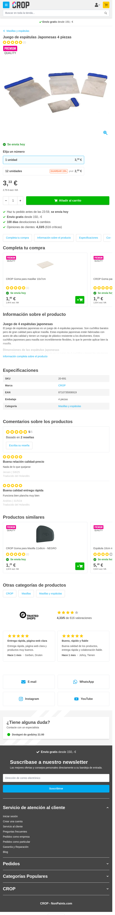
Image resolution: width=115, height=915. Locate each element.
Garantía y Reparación (15, 846)
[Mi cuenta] (97, 4)
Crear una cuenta (12, 821)
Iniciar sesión (10, 816)
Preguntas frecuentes (15, 831)
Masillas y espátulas (16, 30)
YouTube (83, 699)
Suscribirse (56, 788)
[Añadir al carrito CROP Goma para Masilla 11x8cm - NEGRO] (79, 566)
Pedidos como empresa (16, 836)
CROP (62, 385)
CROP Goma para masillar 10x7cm (26, 278)
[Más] (20, 200)
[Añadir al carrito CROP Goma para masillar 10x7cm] (79, 300)
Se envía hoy (14, 144)
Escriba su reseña (19, 445)
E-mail (28, 682)
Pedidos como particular (16, 841)
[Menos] (6, 200)
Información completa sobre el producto (25, 356)
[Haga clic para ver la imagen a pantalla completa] (56, 91)
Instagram (29, 699)
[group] (14, 42)
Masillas (26, 593)
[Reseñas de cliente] (56, 482)
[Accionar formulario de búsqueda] (105, 13)
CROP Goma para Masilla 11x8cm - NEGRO (31, 548)
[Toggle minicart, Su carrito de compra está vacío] (106, 5)
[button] (56, 807)
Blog (5, 851)
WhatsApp (83, 682)
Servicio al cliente (13, 826)
